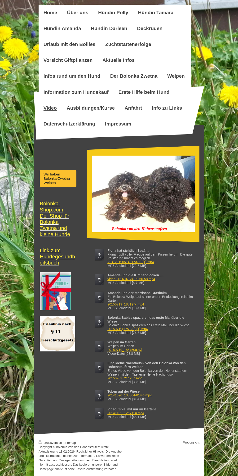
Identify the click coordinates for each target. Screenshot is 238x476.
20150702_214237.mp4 (124, 378)
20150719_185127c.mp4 (125, 304)
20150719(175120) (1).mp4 (127, 329)
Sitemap (70, 443)
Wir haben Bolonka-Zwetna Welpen (57, 178)
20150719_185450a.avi (124, 350)
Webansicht (191, 442)
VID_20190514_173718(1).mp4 (130, 262)
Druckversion (51, 443)
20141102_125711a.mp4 (125, 413)
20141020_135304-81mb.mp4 (129, 395)
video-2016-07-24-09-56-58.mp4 (131, 279)
